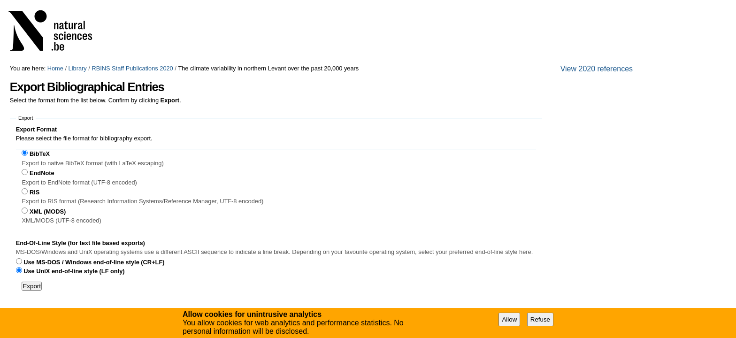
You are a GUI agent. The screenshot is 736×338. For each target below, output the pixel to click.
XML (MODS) (48, 211)
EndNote (42, 173)
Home (55, 68)
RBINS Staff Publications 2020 (132, 68)
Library (78, 68)
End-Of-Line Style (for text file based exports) (80, 242)
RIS (34, 192)
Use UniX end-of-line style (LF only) (73, 271)
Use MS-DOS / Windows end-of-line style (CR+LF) (93, 262)
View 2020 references (596, 69)
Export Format (36, 129)
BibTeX (40, 153)
